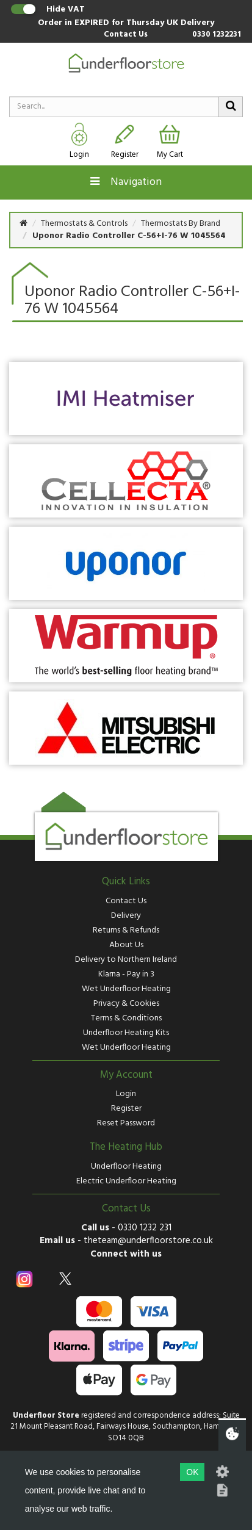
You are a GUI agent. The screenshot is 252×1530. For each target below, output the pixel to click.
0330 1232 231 (144, 1228)
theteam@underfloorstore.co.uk (148, 1240)
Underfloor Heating (126, 1167)
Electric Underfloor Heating (126, 1181)
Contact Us (126, 35)
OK (192, 1472)
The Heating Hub (126, 1147)
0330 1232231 (216, 35)
